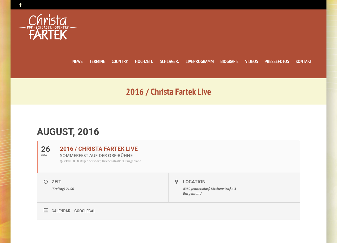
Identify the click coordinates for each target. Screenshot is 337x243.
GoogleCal (84, 211)
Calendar (61, 211)
